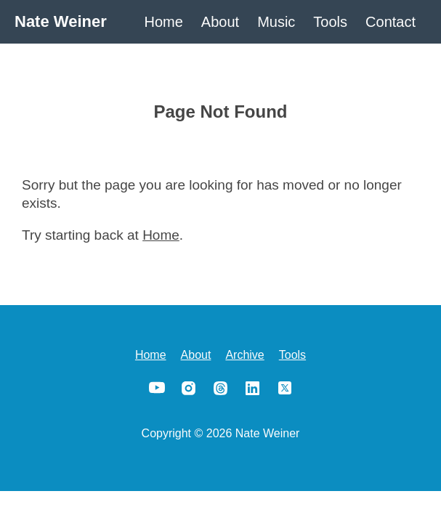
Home (164, 22)
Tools (330, 22)
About (220, 22)
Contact (390, 22)
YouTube (157, 388)
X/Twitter (285, 388)
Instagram (189, 388)
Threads (221, 388)
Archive (244, 355)
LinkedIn (253, 388)
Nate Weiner (61, 21)
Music (276, 22)
